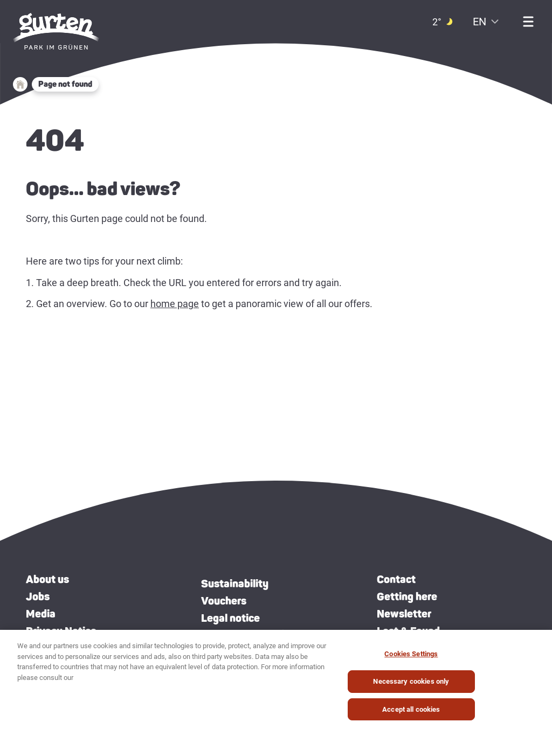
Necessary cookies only (411, 687)
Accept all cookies (411, 715)
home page (174, 303)
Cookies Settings (411, 659)
